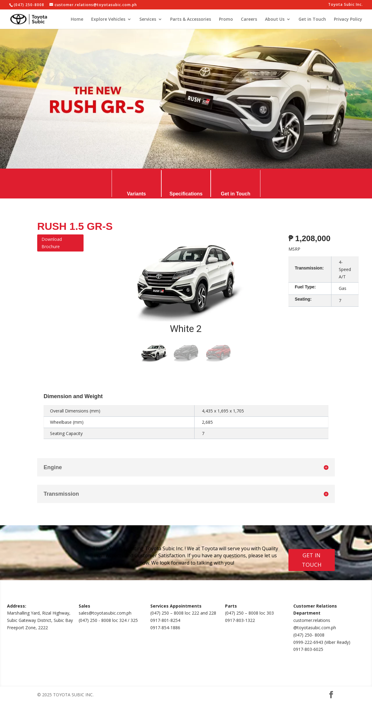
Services (147, 19)
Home (77, 19)
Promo (226, 19)
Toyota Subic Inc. (345, 5)
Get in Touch (312, 19)
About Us (274, 19)
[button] (153, 353)
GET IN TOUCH (311, 559)
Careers (249, 19)
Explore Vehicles (108, 19)
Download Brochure (51, 242)
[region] (186, 299)
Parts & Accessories (190, 19)
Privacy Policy (348, 19)
